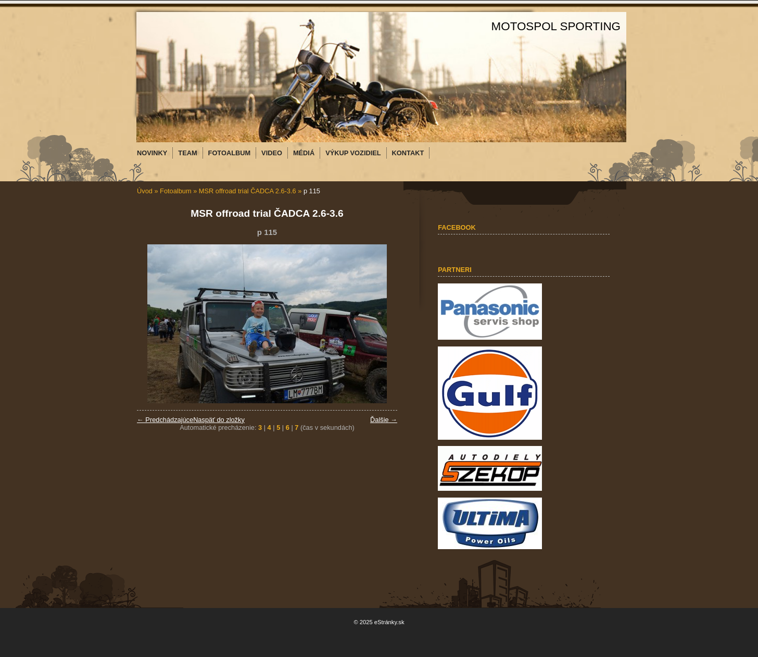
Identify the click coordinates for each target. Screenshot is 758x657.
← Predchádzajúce (165, 420)
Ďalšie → (383, 420)
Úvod (145, 191)
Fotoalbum (175, 191)
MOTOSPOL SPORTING (556, 26)
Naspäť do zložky (219, 420)
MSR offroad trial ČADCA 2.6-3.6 (247, 191)
